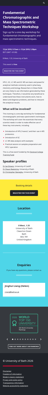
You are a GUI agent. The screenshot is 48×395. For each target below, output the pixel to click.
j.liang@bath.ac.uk (12, 292)
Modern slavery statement (13, 377)
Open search (44, 3)
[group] (24, 323)
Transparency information (13, 383)
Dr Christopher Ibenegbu (13, 172)
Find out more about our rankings (24, 346)
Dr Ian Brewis (8, 166)
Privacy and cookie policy (12, 380)
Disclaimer (7, 371)
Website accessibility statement (15, 386)
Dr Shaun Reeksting (11, 169)
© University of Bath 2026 (18, 360)
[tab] (12, 339)
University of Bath (24, 3)
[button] (7, 339)
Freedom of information (12, 374)
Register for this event (14, 71)
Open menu (4, 3)
